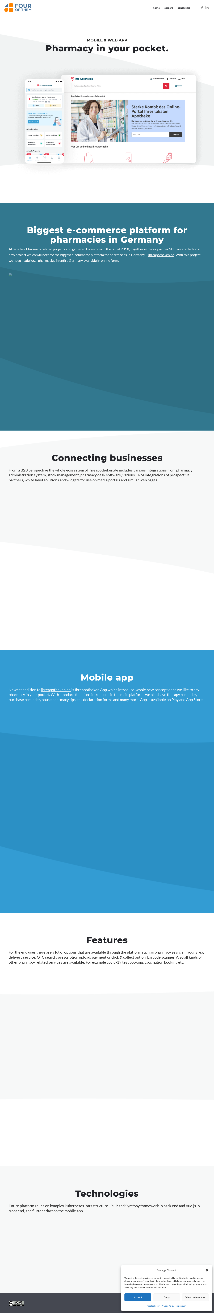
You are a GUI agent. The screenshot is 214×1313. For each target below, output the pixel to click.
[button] (207, 1270)
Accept (138, 1297)
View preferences (195, 1297)
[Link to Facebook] (201, 7)
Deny (166, 1297)
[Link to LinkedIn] (207, 7)
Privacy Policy (167, 1305)
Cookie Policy (153, 1305)
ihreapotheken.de (161, 255)
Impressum (181, 1305)
